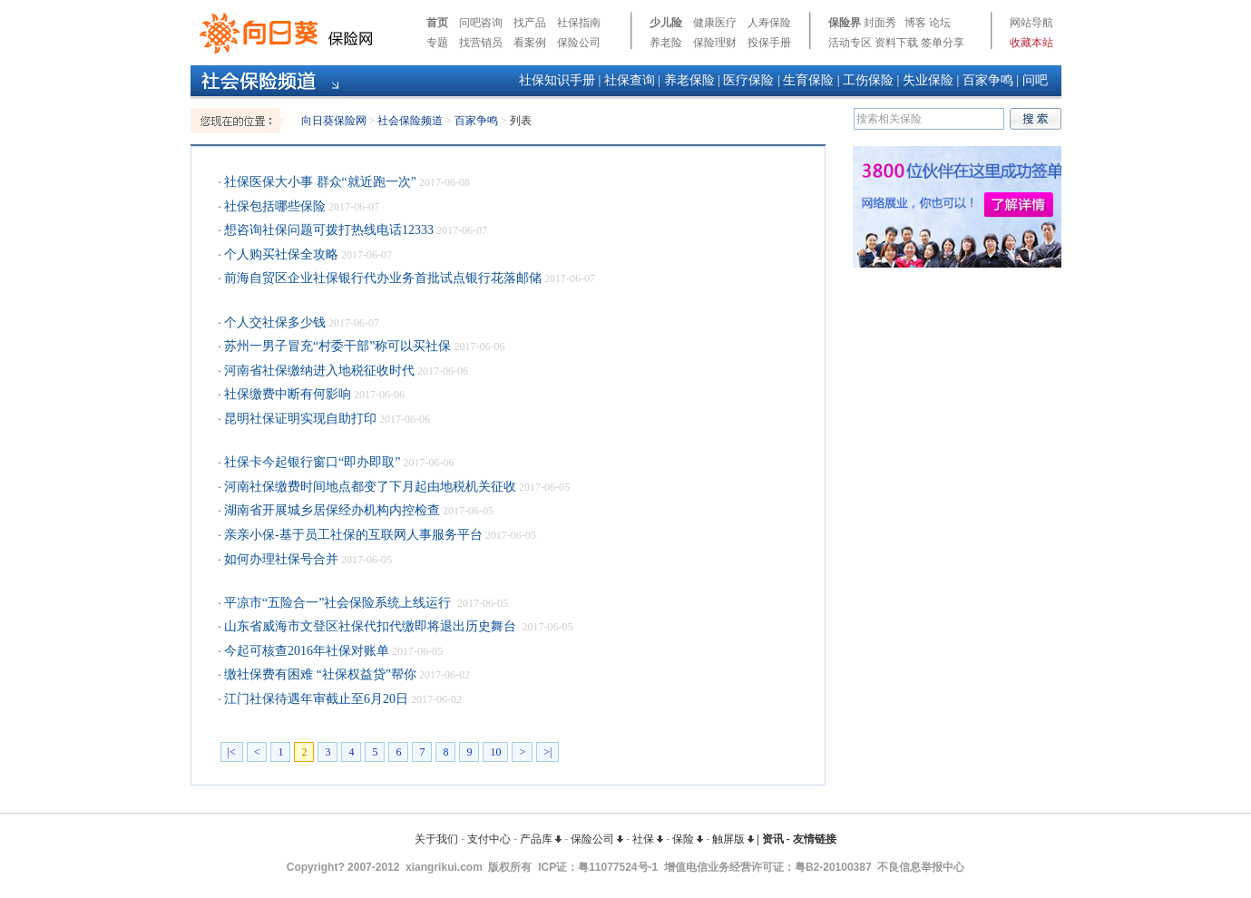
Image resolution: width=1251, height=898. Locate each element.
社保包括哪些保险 (274, 206)
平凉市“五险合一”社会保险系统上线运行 (337, 603)
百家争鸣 (988, 80)
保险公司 (579, 42)
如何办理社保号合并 (280, 559)
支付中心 (489, 839)
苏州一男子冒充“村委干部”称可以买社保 (336, 346)
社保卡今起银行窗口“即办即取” (311, 462)
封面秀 (880, 22)
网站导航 (1031, 22)
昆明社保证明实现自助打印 (299, 418)
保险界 (844, 22)
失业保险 (928, 80)
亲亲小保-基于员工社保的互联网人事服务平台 (352, 535)
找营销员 (481, 42)
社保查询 (629, 80)
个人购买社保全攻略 (280, 254)
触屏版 (733, 839)
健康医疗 (715, 22)
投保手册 (769, 42)
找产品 (529, 22)
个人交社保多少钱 (274, 322)
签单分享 (942, 42)
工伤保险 (868, 80)
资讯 (773, 839)
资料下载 (896, 42)
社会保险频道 (410, 120)
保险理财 (715, 42)
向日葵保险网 (334, 120)
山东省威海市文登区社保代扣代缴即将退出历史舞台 (370, 626)
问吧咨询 (481, 22)
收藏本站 (1031, 42)
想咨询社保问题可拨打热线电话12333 (328, 230)
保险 (687, 839)
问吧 (1035, 80)
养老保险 (689, 80)
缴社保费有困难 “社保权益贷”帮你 (318, 674)
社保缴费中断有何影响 (286, 394)
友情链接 (814, 839)
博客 (915, 22)
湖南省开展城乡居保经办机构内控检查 (331, 510)
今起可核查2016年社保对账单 (305, 651)
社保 (647, 839)
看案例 (529, 42)
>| (547, 752)
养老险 (666, 42)
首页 (437, 22)
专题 (437, 42)
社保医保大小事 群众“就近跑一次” (318, 182)
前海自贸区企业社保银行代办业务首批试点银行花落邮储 (381, 278)
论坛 (940, 22)
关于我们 (436, 839)
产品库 (541, 839)
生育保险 (808, 80)
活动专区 (850, 42)
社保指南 (579, 22)
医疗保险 (748, 80)
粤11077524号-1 (618, 867)
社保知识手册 (557, 80)
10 (495, 752)
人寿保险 (769, 22)
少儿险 (666, 22)
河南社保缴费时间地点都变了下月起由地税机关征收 (369, 486)
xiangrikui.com (444, 867)
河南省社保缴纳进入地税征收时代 (318, 370)
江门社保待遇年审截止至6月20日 (315, 699)
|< (232, 752)
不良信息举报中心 (920, 867)
